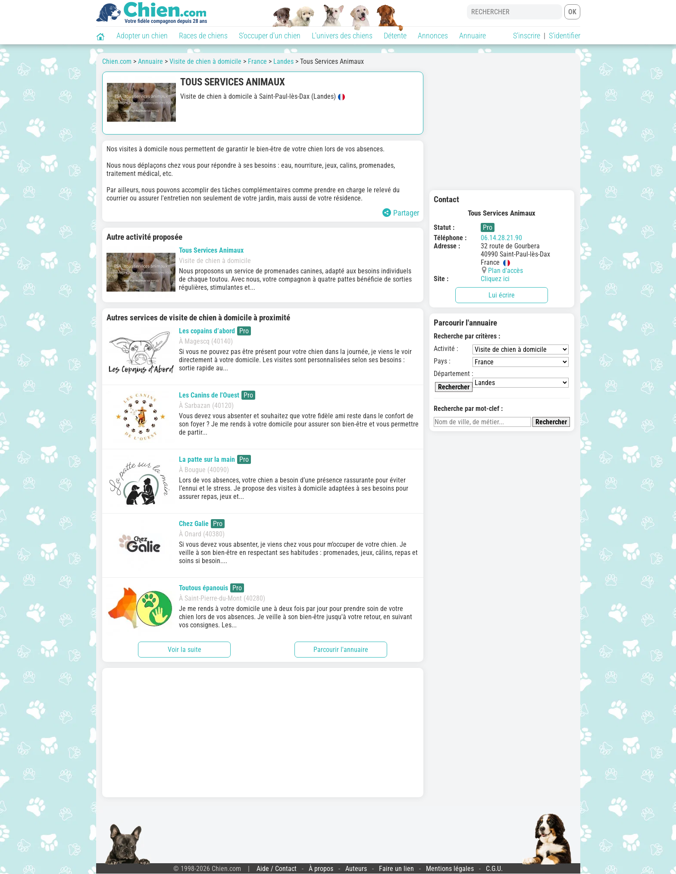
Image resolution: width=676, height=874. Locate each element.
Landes (283, 61)
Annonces (433, 35)
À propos (321, 869)
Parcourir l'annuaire (340, 649)
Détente (395, 35)
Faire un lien (396, 869)
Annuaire (472, 35)
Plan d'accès (505, 270)
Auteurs (356, 869)
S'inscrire (526, 35)
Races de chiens (203, 35)
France (257, 61)
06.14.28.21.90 (501, 238)
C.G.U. (494, 869)
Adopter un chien (142, 35)
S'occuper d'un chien (269, 35)
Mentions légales (450, 869)
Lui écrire (501, 295)
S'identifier (564, 35)
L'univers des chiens (342, 35)
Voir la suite (184, 649)
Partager (400, 212)
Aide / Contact (277, 869)
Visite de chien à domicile (205, 61)
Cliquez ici (495, 279)
